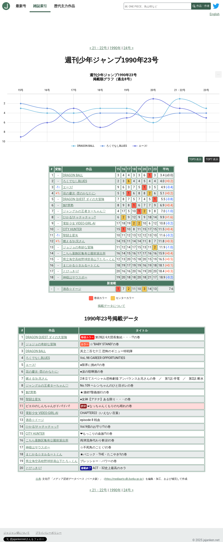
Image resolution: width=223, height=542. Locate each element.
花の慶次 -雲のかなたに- (42, 371)
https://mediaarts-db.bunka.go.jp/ (124, 478)
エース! (31, 365)
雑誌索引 (40, 6)
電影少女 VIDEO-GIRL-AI (42, 413)
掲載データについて (111, 306)
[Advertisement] (111, 30)
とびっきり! (34, 468)
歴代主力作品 (64, 6)
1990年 (115, 48)
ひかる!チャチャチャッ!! (42, 426)
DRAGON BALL (36, 351)
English (215, 14)
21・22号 (100, 48)
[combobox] (157, 6)
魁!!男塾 (31, 392)
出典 (38, 478)
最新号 (21, 6)
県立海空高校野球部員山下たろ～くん (52, 461)
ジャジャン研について (16, 532)
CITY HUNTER (35, 433)
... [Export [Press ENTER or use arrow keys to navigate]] (218, 73)
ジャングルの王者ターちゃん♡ (47, 385)
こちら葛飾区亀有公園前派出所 (47, 440)
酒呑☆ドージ (35, 420)
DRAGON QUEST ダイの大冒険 (46, 337)
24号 (127, 48)
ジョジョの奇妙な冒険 (41, 344)
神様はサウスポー (38, 447)
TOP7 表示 (212, 159)
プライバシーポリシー (48, 532)
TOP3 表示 (195, 159)
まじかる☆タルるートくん (44, 454)
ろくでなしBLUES (38, 358)
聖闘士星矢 (33, 399)
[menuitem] (218, 74)
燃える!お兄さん (37, 378)
